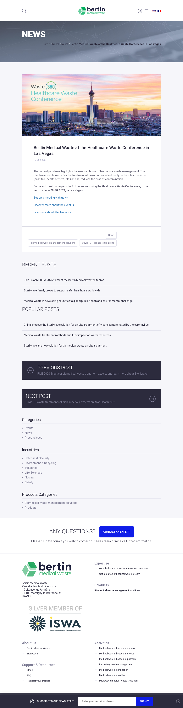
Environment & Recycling (40, 463)
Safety (29, 482)
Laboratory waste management (116, 664)
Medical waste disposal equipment (117, 659)
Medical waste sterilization (113, 670)
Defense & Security (37, 458)
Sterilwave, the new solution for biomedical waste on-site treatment (65, 345)
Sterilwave (32, 653)
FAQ (29, 675)
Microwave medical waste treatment (118, 680)
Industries (31, 468)
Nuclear (30, 477)
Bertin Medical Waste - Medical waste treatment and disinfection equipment (91, 10)
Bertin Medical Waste (38, 648)
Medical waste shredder (112, 675)
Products (30, 507)
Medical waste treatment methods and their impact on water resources (67, 335)
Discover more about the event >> (54, 205)
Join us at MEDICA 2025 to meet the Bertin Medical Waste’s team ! (64, 280)
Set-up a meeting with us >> (51, 197)
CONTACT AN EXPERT (116, 531)
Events (29, 428)
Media (30, 670)
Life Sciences (33, 472)
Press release (33, 437)
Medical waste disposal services (116, 653)
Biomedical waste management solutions (52, 243)
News (111, 235)
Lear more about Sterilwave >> (52, 212)
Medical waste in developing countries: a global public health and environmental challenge (78, 300)
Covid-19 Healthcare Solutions (98, 243)
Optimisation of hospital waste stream (119, 574)
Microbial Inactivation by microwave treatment (123, 568)
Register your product (38, 681)
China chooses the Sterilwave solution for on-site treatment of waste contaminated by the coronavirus (86, 324)
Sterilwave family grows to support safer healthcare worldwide (62, 290)
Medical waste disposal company (117, 648)
